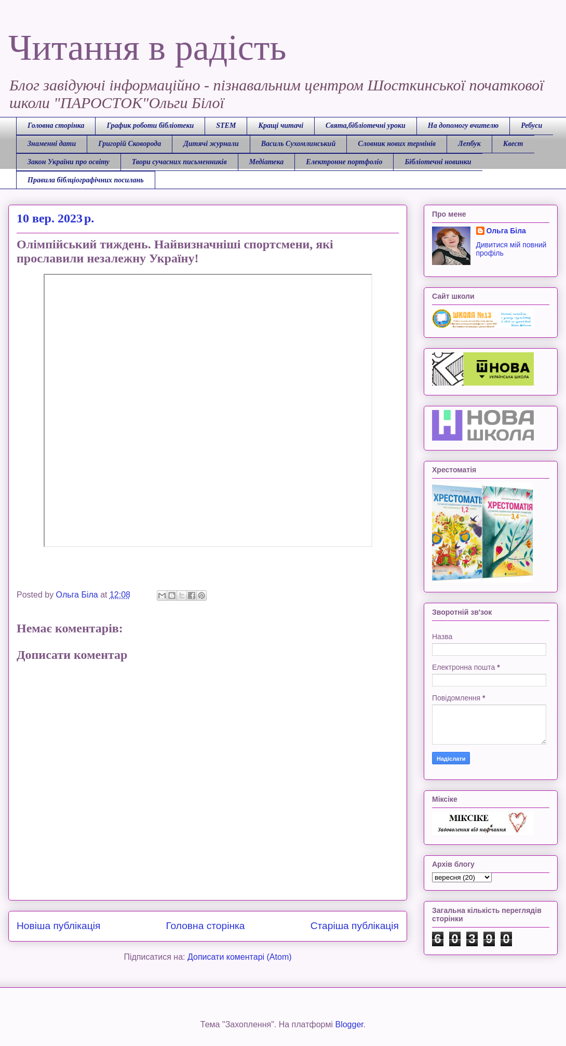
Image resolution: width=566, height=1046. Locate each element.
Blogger (349, 1024)
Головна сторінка (56, 125)
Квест (513, 144)
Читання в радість (147, 48)
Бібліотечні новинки (438, 162)
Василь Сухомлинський (298, 144)
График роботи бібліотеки (150, 125)
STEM (226, 125)
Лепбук (469, 144)
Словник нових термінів (397, 144)
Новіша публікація (58, 925)
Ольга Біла (506, 231)
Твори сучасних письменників (179, 162)
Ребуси (531, 125)
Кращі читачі (280, 125)
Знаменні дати (52, 144)
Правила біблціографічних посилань (86, 180)
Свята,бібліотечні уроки (366, 125)
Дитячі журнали (210, 144)
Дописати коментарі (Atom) (239, 956)
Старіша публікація (355, 925)
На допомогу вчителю (463, 125)
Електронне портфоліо (344, 162)
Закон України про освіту (69, 162)
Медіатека (266, 162)
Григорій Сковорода (129, 144)
